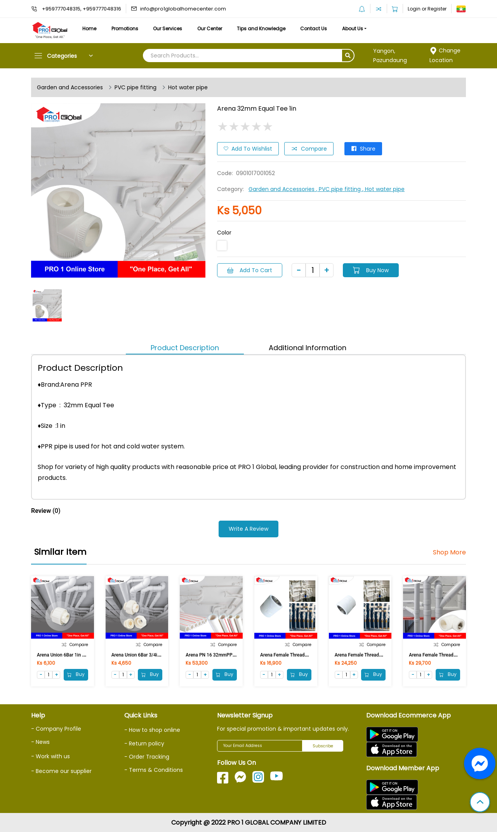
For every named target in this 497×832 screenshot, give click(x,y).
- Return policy (144, 743)
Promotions (124, 28)
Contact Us (313, 28)
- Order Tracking (146, 757)
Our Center (209, 28)
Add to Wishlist (248, 149)
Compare (309, 149)
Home (89, 28)
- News (40, 742)
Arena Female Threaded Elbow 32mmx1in (452, 655)
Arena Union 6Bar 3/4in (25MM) (144, 655)
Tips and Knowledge (261, 28)
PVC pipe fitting (135, 87)
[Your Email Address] (259, 746)
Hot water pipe (188, 87)
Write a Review (248, 529)
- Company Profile (56, 729)
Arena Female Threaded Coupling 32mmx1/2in (308, 655)
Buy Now (370, 270)
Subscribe (323, 746)
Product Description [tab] (185, 348)
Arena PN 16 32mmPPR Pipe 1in (219, 655)
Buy (76, 674)
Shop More (449, 552)
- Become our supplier (61, 771)
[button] (480, 803)
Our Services (167, 28)
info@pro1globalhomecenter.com (183, 8)
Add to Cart (249, 270)
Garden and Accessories (70, 87)
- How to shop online (152, 730)
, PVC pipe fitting (339, 189)
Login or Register (427, 8)
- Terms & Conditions (153, 770)
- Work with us (50, 756)
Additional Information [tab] (307, 348)
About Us (352, 28)
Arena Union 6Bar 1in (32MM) (68, 655)
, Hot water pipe (383, 189)
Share (363, 149)
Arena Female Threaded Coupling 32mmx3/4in (383, 655)
